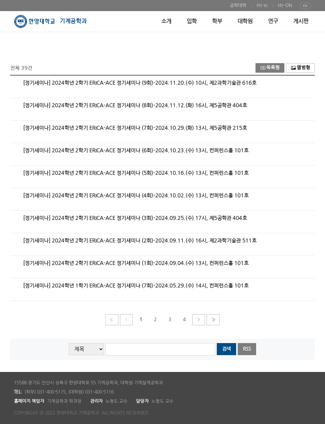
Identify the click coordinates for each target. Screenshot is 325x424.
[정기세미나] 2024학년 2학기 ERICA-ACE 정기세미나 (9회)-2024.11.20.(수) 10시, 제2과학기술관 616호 (139, 82)
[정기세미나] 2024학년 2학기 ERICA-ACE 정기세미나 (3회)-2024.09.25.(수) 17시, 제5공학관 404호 (135, 218)
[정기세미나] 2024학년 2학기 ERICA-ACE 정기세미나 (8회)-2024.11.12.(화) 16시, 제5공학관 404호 (135, 105)
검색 (226, 349)
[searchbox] (160, 349)
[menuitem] (238, 5)
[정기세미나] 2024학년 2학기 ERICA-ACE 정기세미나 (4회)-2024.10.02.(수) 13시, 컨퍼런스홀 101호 (136, 195)
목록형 (270, 67)
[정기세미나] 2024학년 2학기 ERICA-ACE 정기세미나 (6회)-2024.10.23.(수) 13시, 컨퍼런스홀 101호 (136, 150)
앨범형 (300, 67)
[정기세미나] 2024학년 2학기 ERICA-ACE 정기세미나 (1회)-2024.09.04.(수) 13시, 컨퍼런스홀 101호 (136, 263)
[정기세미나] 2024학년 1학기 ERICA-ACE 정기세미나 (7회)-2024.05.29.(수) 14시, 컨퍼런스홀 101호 (136, 285)
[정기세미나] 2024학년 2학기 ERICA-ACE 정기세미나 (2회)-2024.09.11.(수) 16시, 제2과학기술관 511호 (139, 240)
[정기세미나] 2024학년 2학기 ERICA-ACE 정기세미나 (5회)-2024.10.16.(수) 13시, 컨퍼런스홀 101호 (136, 173)
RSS (247, 349)
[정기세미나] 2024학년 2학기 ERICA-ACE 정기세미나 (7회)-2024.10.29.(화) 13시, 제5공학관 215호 (135, 127)
